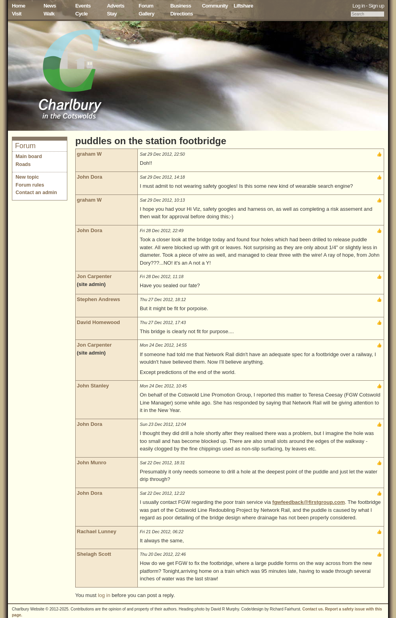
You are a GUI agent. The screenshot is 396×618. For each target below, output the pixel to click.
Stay (112, 14)
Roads (22, 164)
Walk (49, 14)
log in (104, 595)
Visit (16, 14)
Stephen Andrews (98, 299)
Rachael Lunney (96, 531)
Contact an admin (36, 192)
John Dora (89, 177)
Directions (181, 14)
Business (180, 6)
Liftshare (243, 6)
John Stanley (93, 386)
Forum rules (29, 185)
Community (215, 6)
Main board (28, 156)
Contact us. (313, 609)
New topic (27, 177)
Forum (146, 6)
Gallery (146, 14)
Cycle (81, 14)
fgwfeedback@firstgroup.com (308, 502)
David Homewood (98, 322)
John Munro (91, 462)
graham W (89, 154)
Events (83, 6)
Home (18, 6)
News (50, 6)
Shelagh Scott (94, 554)
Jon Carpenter (94, 276)
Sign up (376, 6)
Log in (358, 6)
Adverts (115, 6)
